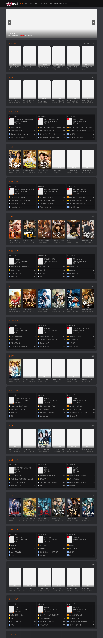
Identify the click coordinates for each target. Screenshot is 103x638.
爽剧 (35, 3)
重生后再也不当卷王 (29, 101)
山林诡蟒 (84, 518)
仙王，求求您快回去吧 (44, 449)
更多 (93, 77)
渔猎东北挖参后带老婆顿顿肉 (58, 67)
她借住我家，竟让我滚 (88, 240)
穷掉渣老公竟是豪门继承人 (44, 240)
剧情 (60, 3)
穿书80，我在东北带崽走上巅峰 (88, 170)
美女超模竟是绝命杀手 (58, 240)
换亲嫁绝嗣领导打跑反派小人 (73, 67)
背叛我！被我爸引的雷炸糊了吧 (73, 379)
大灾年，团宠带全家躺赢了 (15, 588)
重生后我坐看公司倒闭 (88, 101)
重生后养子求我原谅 (58, 101)
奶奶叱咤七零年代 (87, 67)
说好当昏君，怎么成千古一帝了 (15, 449)
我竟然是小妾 (71, 240)
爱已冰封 (69, 310)
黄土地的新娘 (12, 310)
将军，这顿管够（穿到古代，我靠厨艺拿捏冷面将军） (58, 449)
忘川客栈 (11, 518)
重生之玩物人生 (42, 101)
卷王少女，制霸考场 (58, 588)
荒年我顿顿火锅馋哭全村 (15, 170)
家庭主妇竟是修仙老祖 (15, 240)
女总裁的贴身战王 (14, 67)
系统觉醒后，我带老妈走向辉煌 (29, 170)
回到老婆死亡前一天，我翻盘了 (44, 170)
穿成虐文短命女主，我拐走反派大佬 (73, 170)
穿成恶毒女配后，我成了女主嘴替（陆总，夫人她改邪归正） (58, 170)
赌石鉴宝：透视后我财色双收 (44, 379)
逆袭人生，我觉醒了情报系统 (29, 379)
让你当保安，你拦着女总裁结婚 (44, 588)
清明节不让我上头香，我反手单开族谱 (58, 518)
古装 (50, 3)
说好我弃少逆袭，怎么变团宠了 (58, 379)
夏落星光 (55, 310)
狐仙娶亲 (69, 449)
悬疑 (55, 3)
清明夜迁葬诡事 (71, 518)
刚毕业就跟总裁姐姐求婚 (73, 588)
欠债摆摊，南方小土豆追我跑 (29, 67)
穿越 (31, 3)
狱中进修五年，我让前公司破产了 (88, 379)
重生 (26, 3)
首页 (21, 3)
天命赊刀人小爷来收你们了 (29, 588)
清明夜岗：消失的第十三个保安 (44, 518)
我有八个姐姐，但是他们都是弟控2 (88, 588)
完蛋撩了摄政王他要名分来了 (44, 67)
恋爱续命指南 (27, 310)
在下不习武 (26, 449)
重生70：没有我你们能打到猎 (73, 101)
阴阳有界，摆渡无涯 (29, 518)
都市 (45, 3)
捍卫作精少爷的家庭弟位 (88, 310)
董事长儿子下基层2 (28, 240)
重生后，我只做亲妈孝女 (15, 101)
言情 (40, 3)
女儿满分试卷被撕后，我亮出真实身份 (44, 310)
